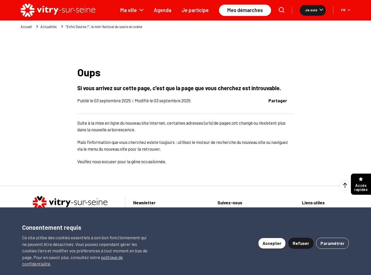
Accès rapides (361, 184)
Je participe (195, 10)
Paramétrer (332, 243)
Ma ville (132, 10)
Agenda (162, 10)
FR (345, 10)
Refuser (301, 243)
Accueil (26, 27)
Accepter (272, 243)
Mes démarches (245, 10)
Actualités (48, 27)
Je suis (314, 10)
